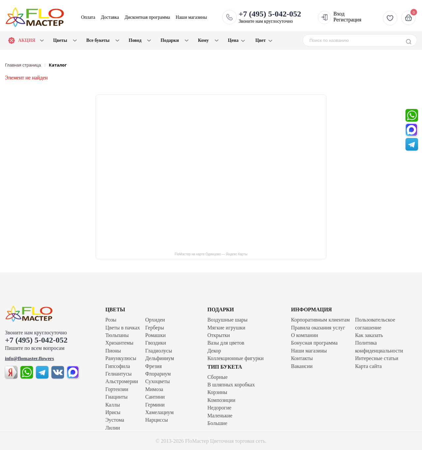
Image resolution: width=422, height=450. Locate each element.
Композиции (221, 400)
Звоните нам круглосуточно (270, 17)
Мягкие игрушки (226, 327)
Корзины (217, 392)
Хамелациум (159, 412)
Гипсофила (117, 366)
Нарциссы (156, 420)
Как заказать (369, 335)
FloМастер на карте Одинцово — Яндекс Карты (211, 254)
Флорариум (158, 374)
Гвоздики (155, 343)
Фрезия (153, 366)
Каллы (112, 405)
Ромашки (155, 335)
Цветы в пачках (122, 327)
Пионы (113, 350)
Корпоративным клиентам (320, 320)
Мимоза (154, 389)
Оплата (88, 17)
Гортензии (116, 389)
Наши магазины (191, 17)
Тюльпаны (117, 335)
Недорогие (219, 407)
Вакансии (302, 366)
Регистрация (347, 19)
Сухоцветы (157, 381)
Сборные (217, 377)
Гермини (155, 405)
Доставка (110, 17)
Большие (217, 423)
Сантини (155, 397)
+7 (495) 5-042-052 (36, 340)
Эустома (114, 420)
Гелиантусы (118, 374)
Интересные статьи (376, 358)
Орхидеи (155, 320)
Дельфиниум (159, 358)
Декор (214, 350)
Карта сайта (368, 366)
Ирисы (112, 412)
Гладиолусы (158, 350)
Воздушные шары (227, 320)
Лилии (112, 428)
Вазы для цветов (225, 343)
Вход (339, 13)
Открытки (218, 335)
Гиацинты (116, 397)
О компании (304, 335)
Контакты (302, 358)
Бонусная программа (314, 343)
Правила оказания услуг (318, 327)
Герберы (154, 327)
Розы (110, 320)
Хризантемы (119, 343)
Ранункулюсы (120, 358)
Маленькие (219, 415)
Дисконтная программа (147, 17)
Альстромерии (121, 381)
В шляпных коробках (231, 384)
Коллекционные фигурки (235, 358)
